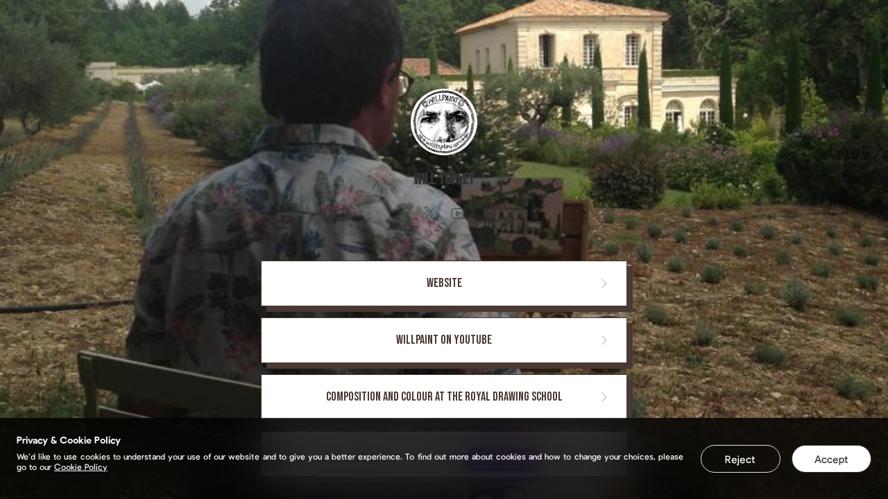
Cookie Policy (81, 466)
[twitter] (430, 213)
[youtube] (458, 213)
